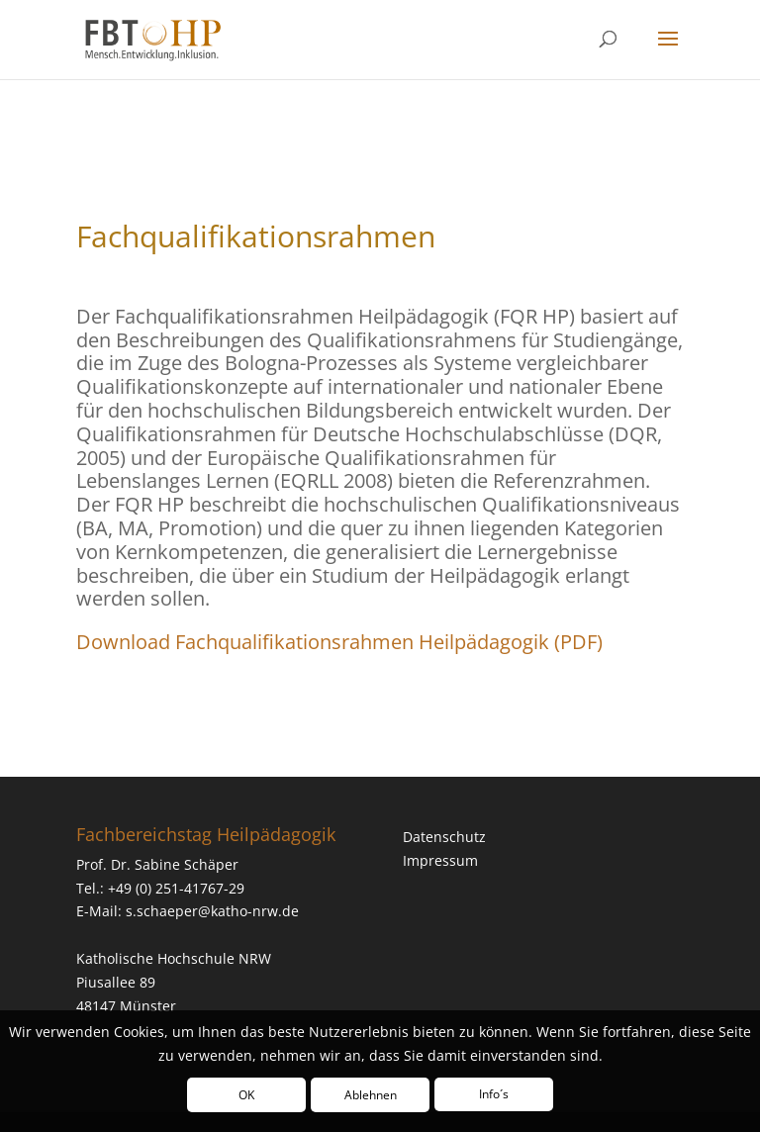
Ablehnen (370, 1094)
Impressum (440, 860)
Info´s (494, 1093)
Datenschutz (444, 836)
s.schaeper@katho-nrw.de (212, 910)
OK (246, 1094)
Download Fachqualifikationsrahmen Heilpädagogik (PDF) (339, 641)
